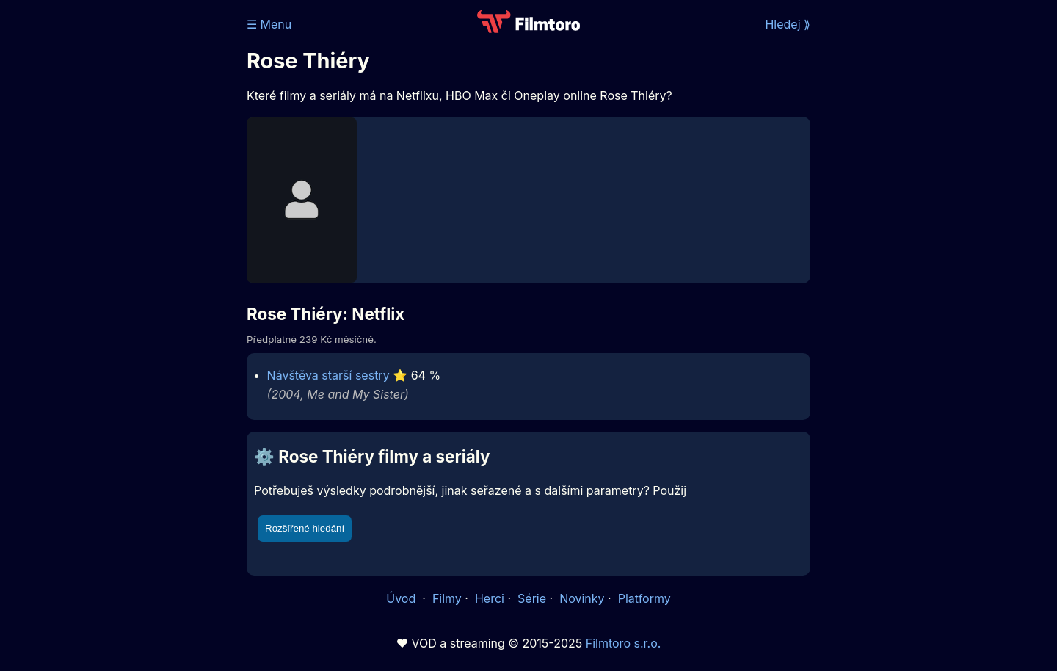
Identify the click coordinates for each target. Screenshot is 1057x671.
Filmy (447, 598)
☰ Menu (269, 24)
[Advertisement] (140, 226)
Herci (489, 598)
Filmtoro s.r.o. (623, 643)
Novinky (581, 598)
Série (531, 598)
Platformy (644, 598)
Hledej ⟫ (787, 24)
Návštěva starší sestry (328, 375)
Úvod (402, 598)
